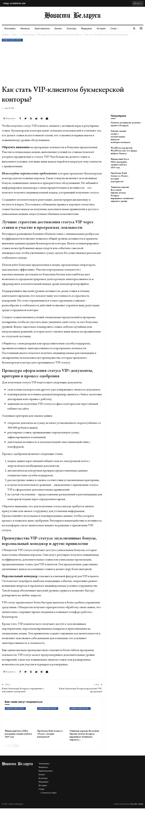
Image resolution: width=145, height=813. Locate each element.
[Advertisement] (72, 63)
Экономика (10, 28)
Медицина (86, 28)
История (101, 28)
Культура (71, 28)
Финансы (25, 28)
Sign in (138, 3)
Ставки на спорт (48, 793)
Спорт (113, 28)
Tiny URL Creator (136, 804)
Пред (8, 746)
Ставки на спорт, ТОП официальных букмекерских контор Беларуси (13, 40)
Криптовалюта (42, 28)
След (16, 746)
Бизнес (58, 28)
